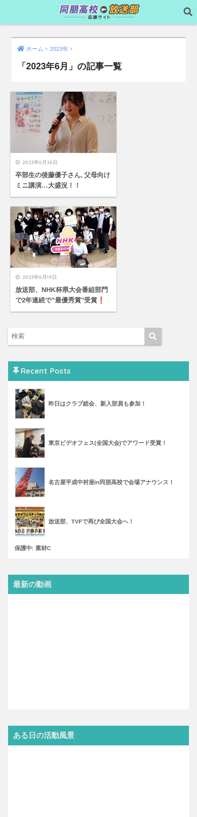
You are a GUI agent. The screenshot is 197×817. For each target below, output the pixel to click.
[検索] (153, 218)
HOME (98, 786)
